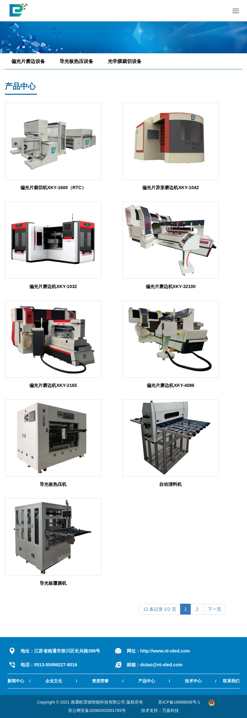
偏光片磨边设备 (28, 61)
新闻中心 (15, 681)
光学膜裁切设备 (125, 61)
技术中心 (193, 681)
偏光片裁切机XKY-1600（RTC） (53, 187)
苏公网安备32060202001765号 (97, 710)
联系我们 (231, 681)
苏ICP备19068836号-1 (179, 702)
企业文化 (53, 681)
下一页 (214, 609)
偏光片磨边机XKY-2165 (53, 385)
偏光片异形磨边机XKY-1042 (170, 187)
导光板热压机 (53, 484)
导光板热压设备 (76, 61)
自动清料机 (170, 484)
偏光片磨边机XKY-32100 (171, 286)
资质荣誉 (100, 681)
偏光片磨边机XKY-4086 (170, 385)
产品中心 (146, 681)
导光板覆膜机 (53, 583)
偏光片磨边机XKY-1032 (53, 286)
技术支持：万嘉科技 (160, 710)
